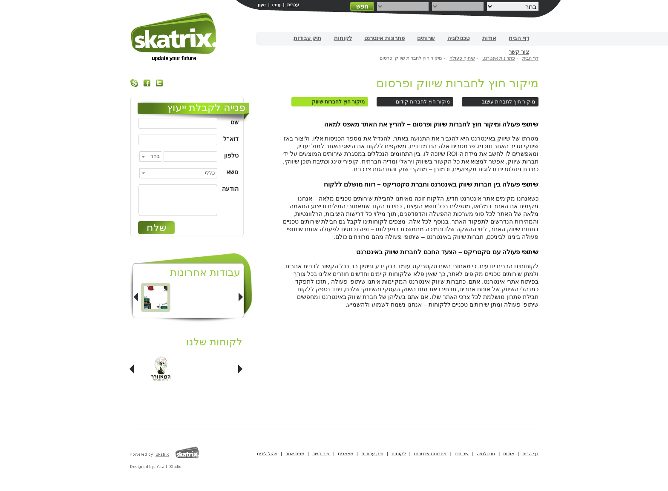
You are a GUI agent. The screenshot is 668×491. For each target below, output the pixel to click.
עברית (293, 4)
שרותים (426, 38)
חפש (362, 6)
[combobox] (150, 156)
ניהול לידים (267, 453)
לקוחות (343, 38)
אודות (489, 38)
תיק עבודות (307, 38)
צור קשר (519, 52)
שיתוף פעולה (462, 57)
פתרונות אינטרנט (384, 38)
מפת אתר (294, 453)
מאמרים (345, 453)
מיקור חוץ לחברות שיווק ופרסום (457, 83)
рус (262, 4)
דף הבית (519, 38)
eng (276, 4)
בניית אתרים (174, 37)
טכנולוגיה (458, 38)
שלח (157, 227)
